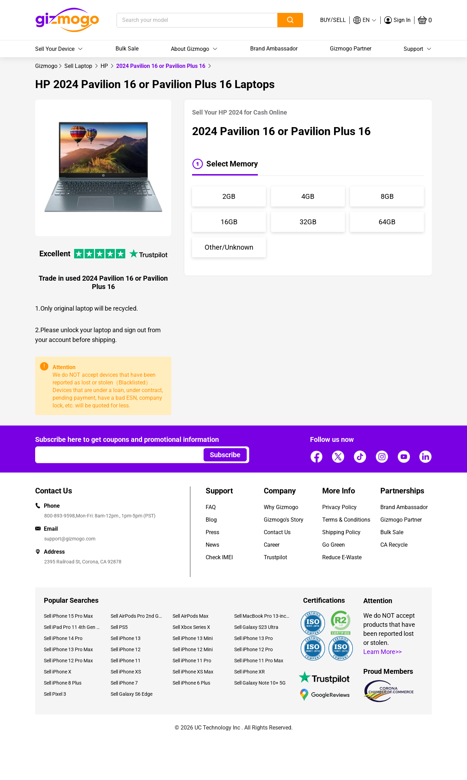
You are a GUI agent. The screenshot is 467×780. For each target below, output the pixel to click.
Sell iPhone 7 (124, 683)
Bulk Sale (127, 48)
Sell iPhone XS (126, 671)
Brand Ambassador (274, 48)
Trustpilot (275, 557)
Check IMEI (219, 557)
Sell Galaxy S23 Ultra (256, 627)
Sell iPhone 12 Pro (253, 649)
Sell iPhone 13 (126, 638)
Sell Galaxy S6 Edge (131, 694)
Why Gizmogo (281, 507)
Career (271, 544)
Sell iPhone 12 (126, 649)
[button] (365, 20)
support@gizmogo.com (69, 538)
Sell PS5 (119, 627)
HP (105, 66)
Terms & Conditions (346, 519)
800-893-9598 (59, 515)
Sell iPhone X (57, 671)
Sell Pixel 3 (55, 694)
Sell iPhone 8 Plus (62, 683)
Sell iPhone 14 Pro (63, 638)
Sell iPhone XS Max (193, 671)
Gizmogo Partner (350, 48)
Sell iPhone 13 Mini (193, 638)
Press (212, 532)
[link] (46, 66)
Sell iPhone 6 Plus (191, 683)
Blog (211, 519)
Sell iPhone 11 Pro (192, 660)
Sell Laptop (79, 66)
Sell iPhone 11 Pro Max (258, 660)
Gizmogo (46, 66)
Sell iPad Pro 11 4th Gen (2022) (72, 627)
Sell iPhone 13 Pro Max (68, 649)
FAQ (211, 507)
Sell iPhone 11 (126, 660)
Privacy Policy (339, 507)
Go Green (333, 544)
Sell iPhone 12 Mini (193, 649)
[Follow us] (316, 457)
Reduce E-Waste (342, 557)
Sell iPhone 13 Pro (253, 638)
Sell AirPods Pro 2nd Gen (136, 616)
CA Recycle (393, 544)
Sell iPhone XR (249, 671)
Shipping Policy (341, 532)
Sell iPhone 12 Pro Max (68, 660)
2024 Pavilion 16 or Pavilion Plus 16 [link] (161, 66)
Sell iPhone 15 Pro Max (68, 616)
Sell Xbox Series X (191, 627)
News (212, 544)
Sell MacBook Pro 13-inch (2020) (262, 616)
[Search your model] (186, 20)
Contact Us (277, 532)
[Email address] (116, 454)
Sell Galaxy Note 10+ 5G (260, 683)
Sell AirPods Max (190, 616)
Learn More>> (382, 651)
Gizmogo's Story (283, 519)
